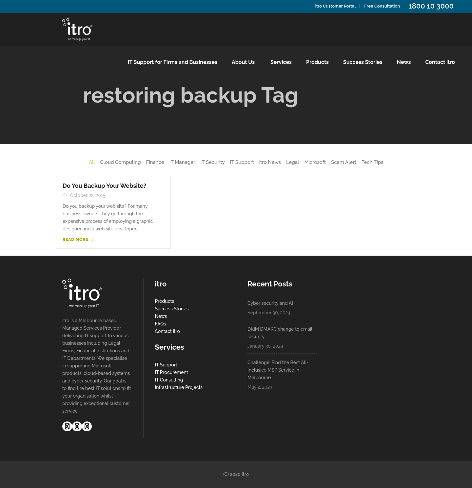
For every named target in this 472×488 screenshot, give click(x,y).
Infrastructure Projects (179, 387)
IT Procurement (171, 372)
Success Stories (172, 308)
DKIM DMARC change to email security (279, 332)
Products (164, 301)
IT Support (166, 364)
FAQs (160, 323)
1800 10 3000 (431, 6)
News (161, 316)
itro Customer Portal (335, 6)
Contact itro (167, 331)
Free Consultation (382, 6)
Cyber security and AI (270, 303)
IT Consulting (169, 379)
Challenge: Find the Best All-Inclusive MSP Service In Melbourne (277, 370)
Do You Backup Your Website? (104, 185)
